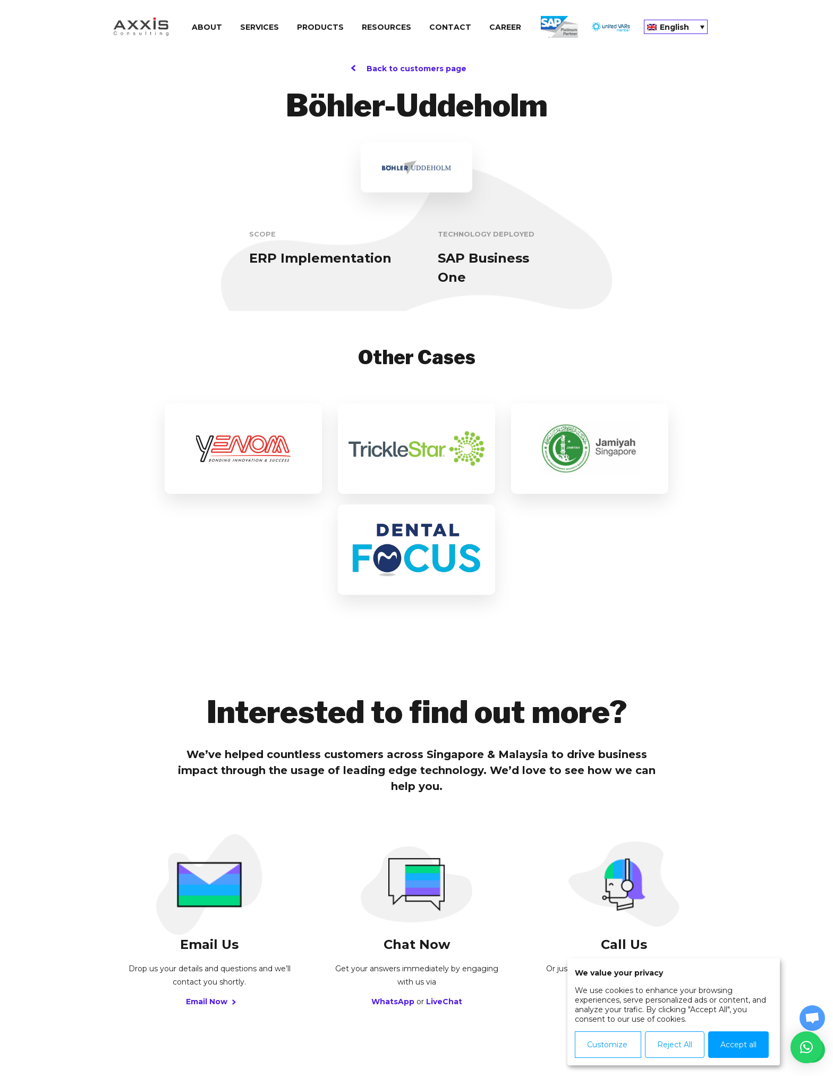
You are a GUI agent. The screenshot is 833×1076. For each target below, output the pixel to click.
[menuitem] (676, 27)
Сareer (505, 27)
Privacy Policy (310, 1034)
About (207, 27)
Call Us (623, 900)
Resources (386, 27)
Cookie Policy (382, 1034)
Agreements (452, 1034)
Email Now (209, 900)
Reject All (674, 1044)
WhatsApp (392, 900)
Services (259, 27)
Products (320, 27)
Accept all (738, 1044)
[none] (676, 27)
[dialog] (673, 1011)
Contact (450, 27)
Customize (607, 1044)
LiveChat (444, 900)
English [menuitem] (674, 27)
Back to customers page (416, 68)
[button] (806, 1047)
